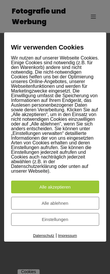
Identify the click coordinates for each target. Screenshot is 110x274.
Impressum (67, 235)
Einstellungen (55, 219)
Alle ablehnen (55, 203)
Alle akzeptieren (55, 186)
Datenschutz (43, 235)
